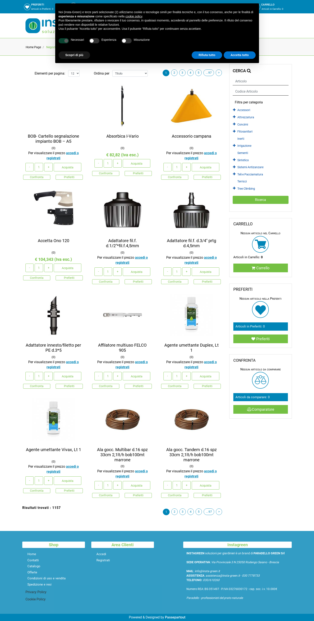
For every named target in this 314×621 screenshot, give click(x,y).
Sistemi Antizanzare (250, 167)
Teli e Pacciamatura (250, 174)
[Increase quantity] (48, 167)
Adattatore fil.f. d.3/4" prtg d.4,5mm (191, 243)
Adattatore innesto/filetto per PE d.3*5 (53, 348)
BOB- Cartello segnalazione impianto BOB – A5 (53, 139)
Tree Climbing (246, 189)
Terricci (242, 181)
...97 (209, 72)
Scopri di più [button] (74, 55)
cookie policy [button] (133, 16)
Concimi (242, 124)
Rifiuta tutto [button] (207, 55)
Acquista (67, 167)
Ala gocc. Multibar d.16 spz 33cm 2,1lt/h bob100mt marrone (122, 454)
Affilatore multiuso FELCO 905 (122, 348)
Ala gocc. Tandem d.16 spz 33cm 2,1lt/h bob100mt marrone (191, 454)
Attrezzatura (245, 117)
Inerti (240, 139)
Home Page (33, 47)
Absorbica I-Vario (122, 136)
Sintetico (243, 160)
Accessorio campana (191, 136)
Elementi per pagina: (50, 73)
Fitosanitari (244, 131)
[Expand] (234, 110)
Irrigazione (244, 146)
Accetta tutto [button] (240, 55)
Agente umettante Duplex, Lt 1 (191, 348)
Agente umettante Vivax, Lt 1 (53, 449)
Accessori (243, 110)
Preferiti (69, 177)
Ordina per (101, 73)
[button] (261, 200)
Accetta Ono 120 (53, 240)
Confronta (37, 177)
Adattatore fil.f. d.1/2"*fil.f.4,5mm (122, 243)
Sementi (242, 153)
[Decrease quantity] (29, 167)
